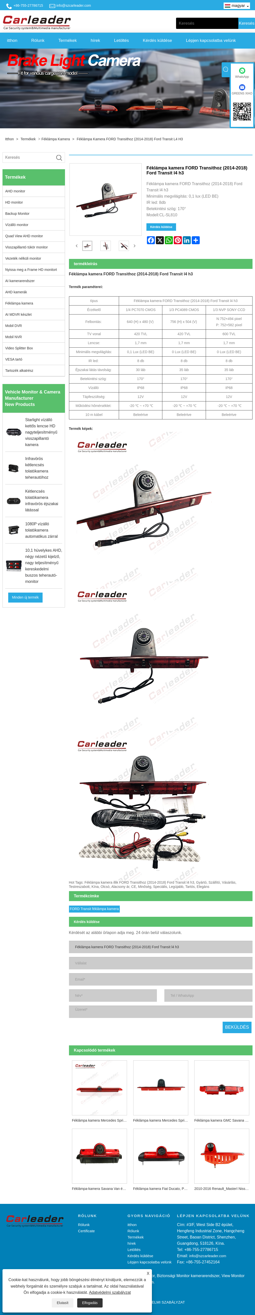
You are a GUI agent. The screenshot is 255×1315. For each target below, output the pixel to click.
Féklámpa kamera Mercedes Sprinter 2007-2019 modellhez (101, 1120)
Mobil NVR (13, 337)
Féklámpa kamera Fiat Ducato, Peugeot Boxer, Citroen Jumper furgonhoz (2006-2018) (162, 1188)
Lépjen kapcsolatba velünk (211, 40)
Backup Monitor (17, 214)
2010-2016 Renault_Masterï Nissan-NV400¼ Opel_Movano (223, 1188)
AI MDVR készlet (18, 314)
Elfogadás (90, 1303)
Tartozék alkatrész (19, 371)
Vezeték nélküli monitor (23, 258)
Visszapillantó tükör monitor (26, 247)
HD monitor (14, 202)
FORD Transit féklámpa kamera (94, 908)
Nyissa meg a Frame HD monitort (31, 270)
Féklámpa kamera (56, 139)
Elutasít (62, 1303)
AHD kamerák (16, 292)
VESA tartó (13, 359)
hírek (95, 40)
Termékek (68, 40)
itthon (12, 40)
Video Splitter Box (19, 348)
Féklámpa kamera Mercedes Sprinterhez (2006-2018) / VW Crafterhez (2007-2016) (162, 1120)
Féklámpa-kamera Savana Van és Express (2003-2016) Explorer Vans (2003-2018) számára (101, 1188)
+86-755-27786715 (28, 5)
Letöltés (121, 40)
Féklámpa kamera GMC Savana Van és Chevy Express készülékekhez (223, 1120)
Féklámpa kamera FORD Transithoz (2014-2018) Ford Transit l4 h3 (130, 139)
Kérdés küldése (157, 40)
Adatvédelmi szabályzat (110, 1292)
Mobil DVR (13, 326)
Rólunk (38, 40)
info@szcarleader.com (73, 5)
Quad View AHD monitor (24, 236)
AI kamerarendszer (20, 281)
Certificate (86, 1230)
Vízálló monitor (16, 225)
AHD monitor (15, 191)
